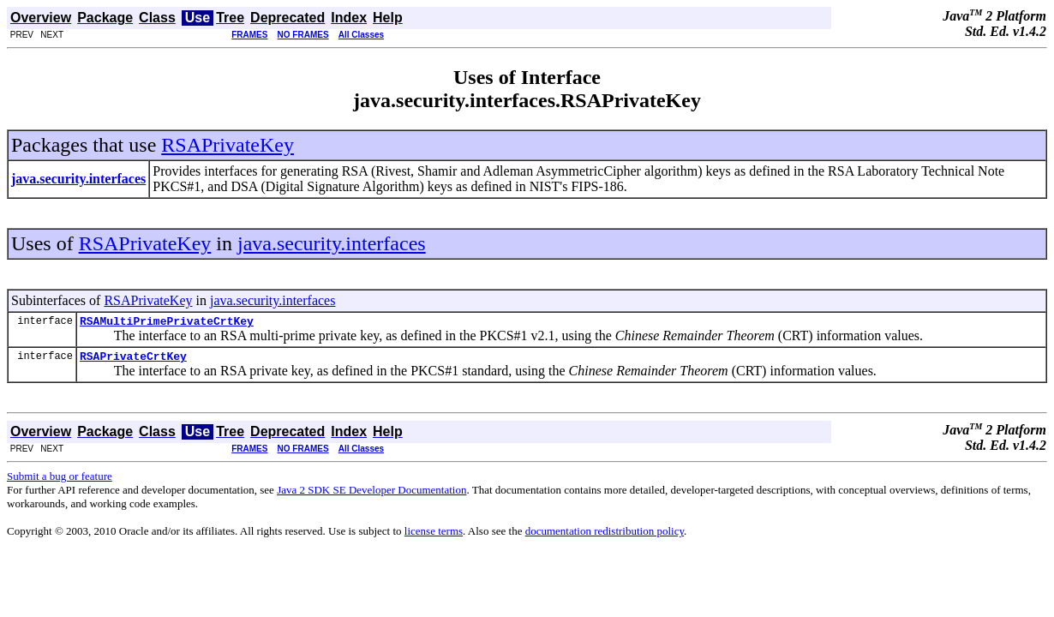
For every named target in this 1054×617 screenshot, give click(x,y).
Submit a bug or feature (59, 481)
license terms (433, 536)
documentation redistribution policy (604, 536)
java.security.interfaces (331, 243)
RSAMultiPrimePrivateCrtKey (167, 323)
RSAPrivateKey (227, 145)
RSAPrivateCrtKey (133, 360)
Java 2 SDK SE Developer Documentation (371, 494)
